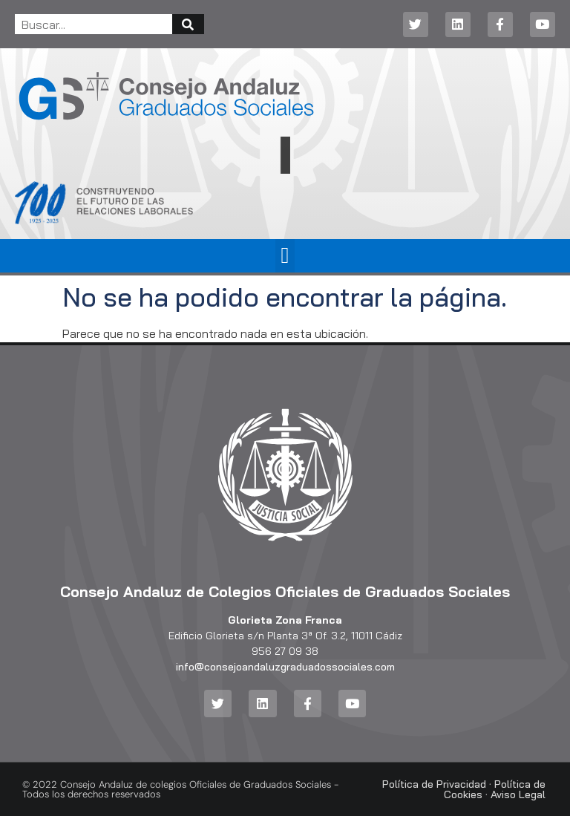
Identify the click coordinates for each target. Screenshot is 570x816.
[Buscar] (188, 24)
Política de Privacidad (434, 784)
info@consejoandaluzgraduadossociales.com (285, 666)
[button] (285, 255)
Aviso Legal (518, 794)
